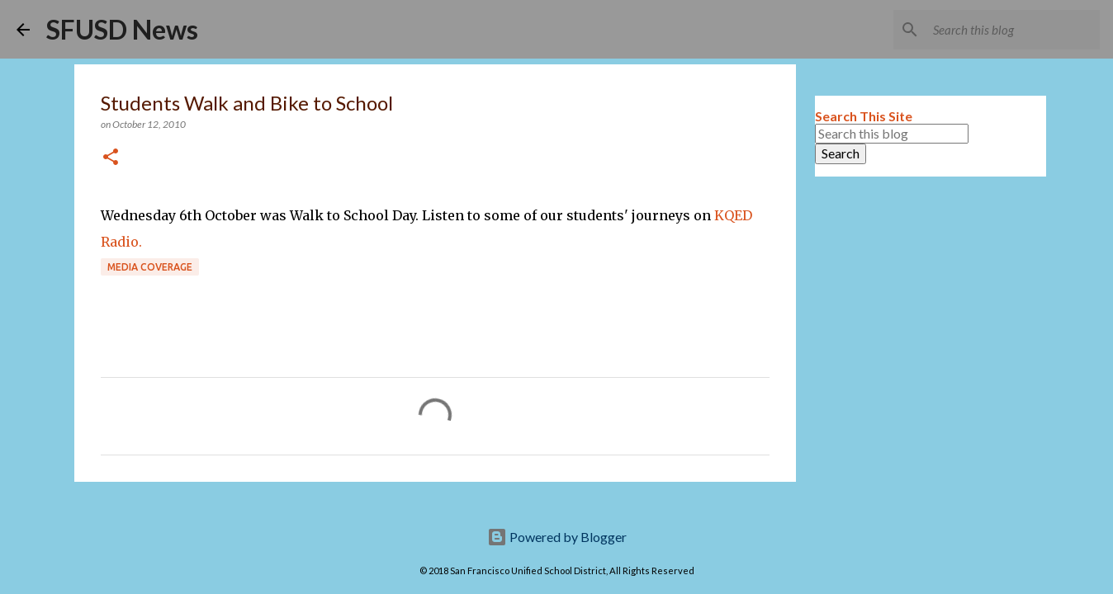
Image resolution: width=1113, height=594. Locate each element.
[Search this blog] (1013, 30)
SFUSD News (122, 29)
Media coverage (149, 267)
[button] (111, 158)
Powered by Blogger (557, 536)
